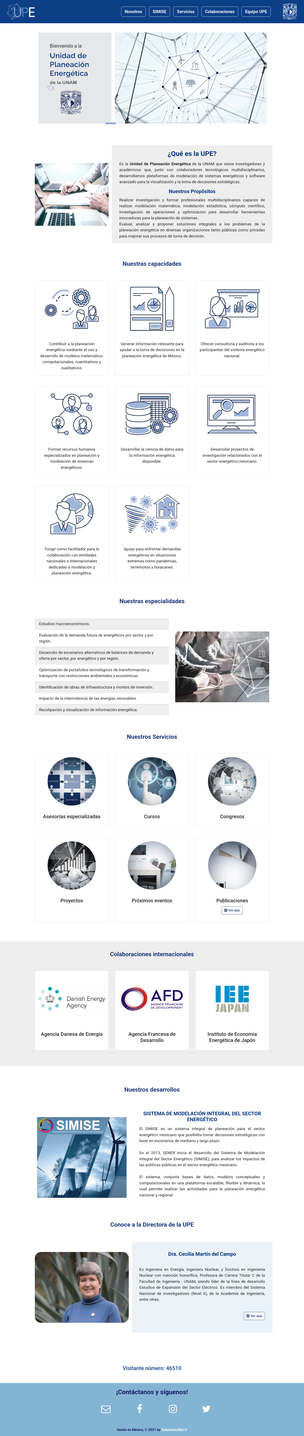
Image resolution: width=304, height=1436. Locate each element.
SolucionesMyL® (174, 1430)
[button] (52, 78)
